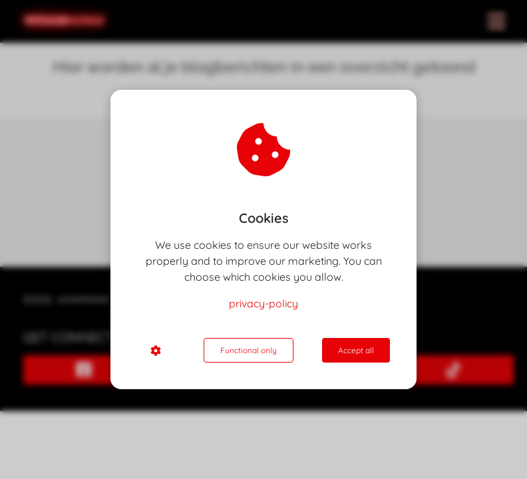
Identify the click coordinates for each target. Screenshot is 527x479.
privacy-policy (263, 303)
